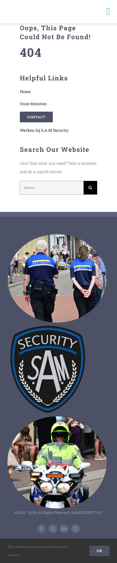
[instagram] (75, 528)
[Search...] (52, 188)
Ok (99, 550)
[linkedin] (64, 528)
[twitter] (52, 528)
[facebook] (41, 528)
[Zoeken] (90, 188)
